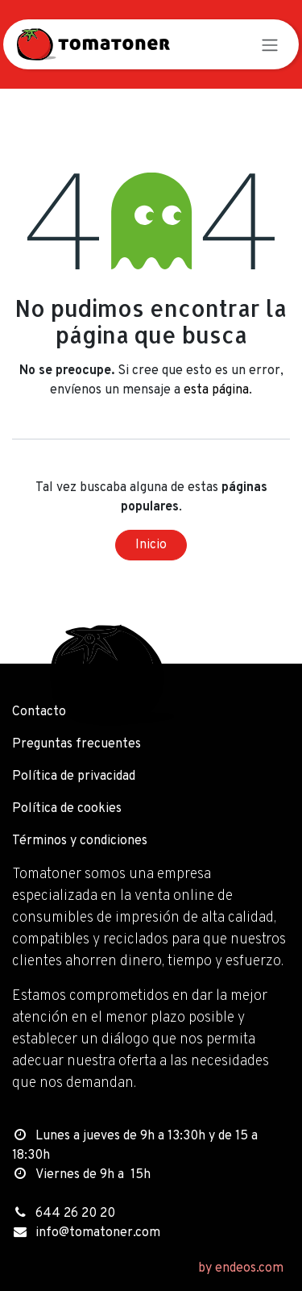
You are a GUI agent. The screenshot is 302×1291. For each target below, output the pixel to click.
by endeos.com (240, 1268)
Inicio (151, 545)
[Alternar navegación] (270, 44)
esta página (216, 390)
